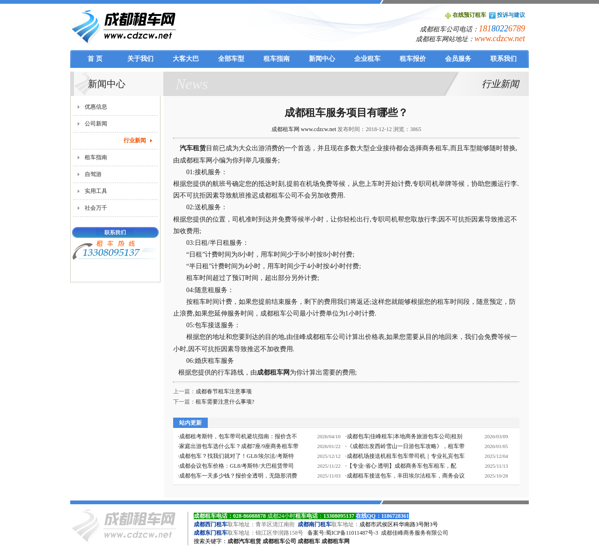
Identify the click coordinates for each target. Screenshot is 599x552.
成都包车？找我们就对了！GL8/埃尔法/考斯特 (236, 456)
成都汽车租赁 (244, 541)
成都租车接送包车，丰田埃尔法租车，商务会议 (406, 475)
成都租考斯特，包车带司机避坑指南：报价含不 (238, 436)
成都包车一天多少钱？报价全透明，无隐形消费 (238, 475)
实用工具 (96, 191)
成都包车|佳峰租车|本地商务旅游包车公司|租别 (404, 436)
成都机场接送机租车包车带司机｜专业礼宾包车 (406, 456)
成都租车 (309, 541)
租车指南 (96, 157)
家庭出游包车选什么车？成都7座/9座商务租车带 (239, 446)
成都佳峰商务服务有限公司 (414, 533)
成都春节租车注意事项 (224, 391)
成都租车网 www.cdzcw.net (303, 129)
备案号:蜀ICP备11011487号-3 (342, 533)
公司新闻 (96, 123)
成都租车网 (273, 372)
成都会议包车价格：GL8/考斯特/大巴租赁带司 (236, 466)
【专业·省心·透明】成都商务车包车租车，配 (401, 466)
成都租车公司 (279, 541)
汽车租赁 (193, 148)
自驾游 (93, 174)
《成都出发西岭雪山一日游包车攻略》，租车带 (406, 446)
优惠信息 (96, 106)
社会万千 (96, 208)
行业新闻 (135, 140)
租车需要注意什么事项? (225, 401)
